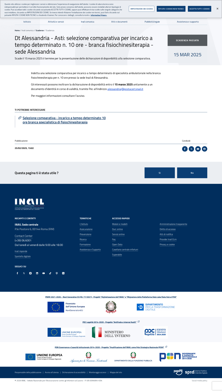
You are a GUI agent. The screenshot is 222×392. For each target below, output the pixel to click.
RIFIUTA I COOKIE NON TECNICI (171, 7)
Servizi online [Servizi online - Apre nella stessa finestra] (118, 234)
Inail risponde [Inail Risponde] (21, 251)
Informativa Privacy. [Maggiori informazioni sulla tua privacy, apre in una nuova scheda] (99, 14)
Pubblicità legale (152, 21)
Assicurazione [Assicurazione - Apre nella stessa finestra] (86, 229)
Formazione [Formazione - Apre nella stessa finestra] (85, 244)
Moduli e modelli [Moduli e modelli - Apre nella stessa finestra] (119, 224)
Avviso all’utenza (52, 372)
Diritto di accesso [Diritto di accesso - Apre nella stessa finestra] (168, 229)
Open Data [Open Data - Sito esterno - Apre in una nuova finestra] (117, 244)
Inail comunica (87, 21)
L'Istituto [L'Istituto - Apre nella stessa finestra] (84, 224)
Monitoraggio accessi (97, 372)
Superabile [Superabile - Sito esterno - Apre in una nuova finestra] (117, 254)
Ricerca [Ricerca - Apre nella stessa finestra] (83, 239)
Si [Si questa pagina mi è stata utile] (160, 173)
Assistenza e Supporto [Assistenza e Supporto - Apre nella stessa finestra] (90, 249)
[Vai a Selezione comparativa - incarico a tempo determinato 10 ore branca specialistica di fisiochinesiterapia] (63, 120)
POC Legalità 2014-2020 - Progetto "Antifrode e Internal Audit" (109, 322)
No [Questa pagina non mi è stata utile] (192, 173)
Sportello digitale (23, 256)
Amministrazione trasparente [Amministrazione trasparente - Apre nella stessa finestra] (173, 224)
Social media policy (199, 380)
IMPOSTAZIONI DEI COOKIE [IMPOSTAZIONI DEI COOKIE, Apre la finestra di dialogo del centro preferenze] (141, 7)
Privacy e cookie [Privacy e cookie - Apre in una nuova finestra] (167, 244)
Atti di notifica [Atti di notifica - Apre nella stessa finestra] (166, 234)
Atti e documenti (119, 21)
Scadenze (40, 30)
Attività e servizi (56, 21)
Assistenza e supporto (188, 21)
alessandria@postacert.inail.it (125, 89)
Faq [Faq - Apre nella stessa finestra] (113, 239)
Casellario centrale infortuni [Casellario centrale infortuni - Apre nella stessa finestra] (125, 249)
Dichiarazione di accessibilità (73, 372)
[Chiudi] (217, 8)
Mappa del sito (116, 372)
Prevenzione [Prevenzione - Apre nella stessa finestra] (85, 234)
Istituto (27, 21)
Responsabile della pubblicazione (28, 372)
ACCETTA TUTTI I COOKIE (199, 7)
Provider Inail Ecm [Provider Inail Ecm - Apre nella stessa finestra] (168, 239)
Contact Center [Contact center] (24, 236)
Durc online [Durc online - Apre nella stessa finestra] (117, 229)
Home (17, 30)
